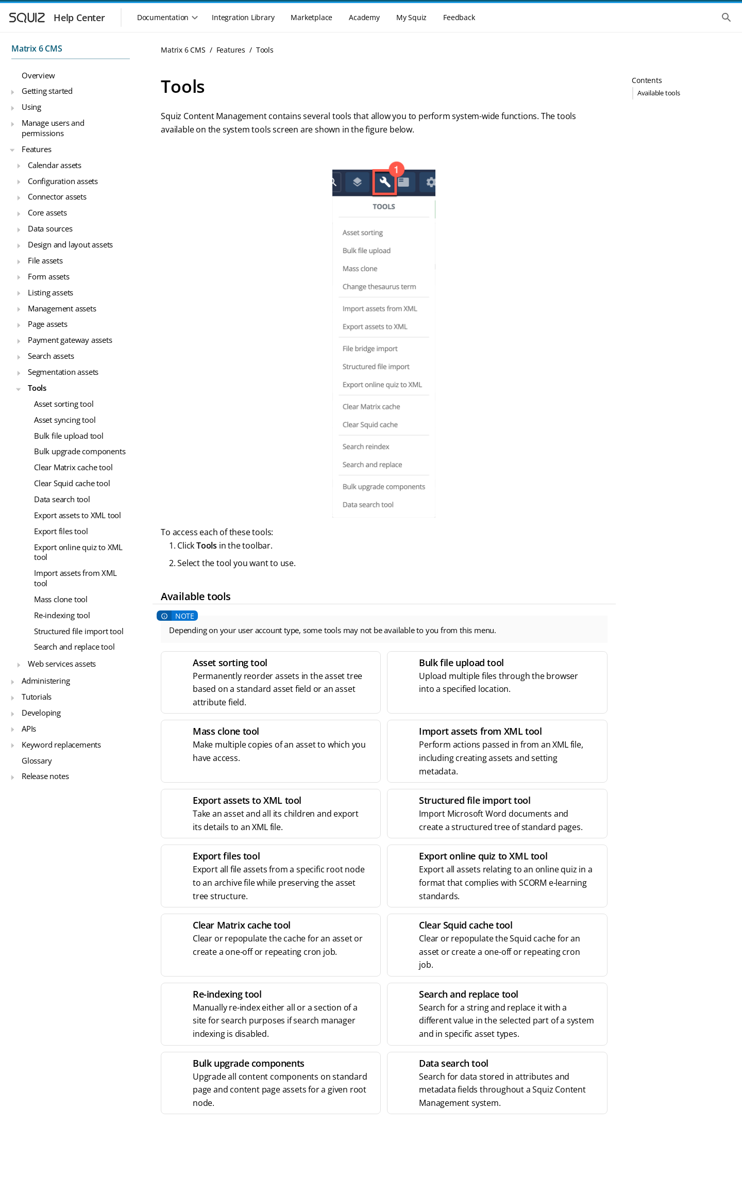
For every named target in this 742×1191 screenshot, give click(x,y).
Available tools (658, 92)
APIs (29, 728)
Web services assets (62, 663)
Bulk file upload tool (69, 436)
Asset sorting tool (63, 404)
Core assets (47, 212)
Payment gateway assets (70, 340)
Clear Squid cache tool (72, 483)
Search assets (51, 356)
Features (36, 149)
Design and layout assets (70, 244)
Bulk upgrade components (79, 451)
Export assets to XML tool (77, 515)
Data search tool (62, 499)
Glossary (37, 760)
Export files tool (61, 531)
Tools (37, 388)
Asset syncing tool (64, 420)
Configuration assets (63, 181)
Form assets (49, 276)
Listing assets (50, 292)
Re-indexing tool (62, 615)
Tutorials (37, 696)
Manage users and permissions (53, 128)
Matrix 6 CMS (36, 48)
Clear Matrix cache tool (73, 467)
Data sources (50, 228)
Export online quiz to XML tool (78, 552)
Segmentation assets (63, 372)
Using (31, 107)
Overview (38, 75)
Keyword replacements (61, 744)
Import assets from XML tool (75, 578)
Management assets (62, 308)
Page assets (48, 324)
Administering (46, 680)
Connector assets (57, 196)
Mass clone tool (61, 599)
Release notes (45, 776)
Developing (41, 712)
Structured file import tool (79, 631)
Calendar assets (54, 165)
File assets (45, 260)
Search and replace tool (74, 646)
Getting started (47, 91)
